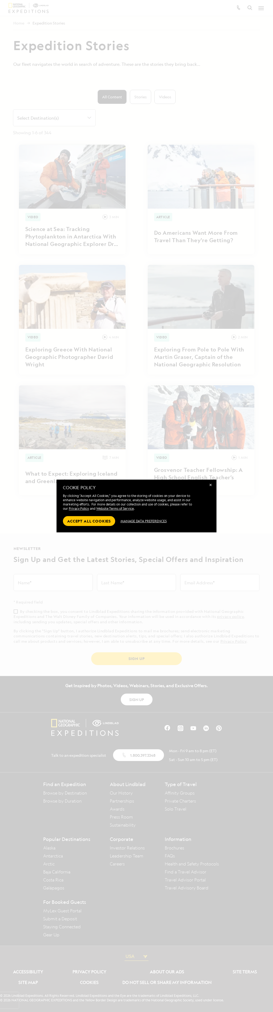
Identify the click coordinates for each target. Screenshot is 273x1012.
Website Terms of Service (115, 508)
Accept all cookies (89, 521)
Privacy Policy (79, 508)
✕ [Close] (210, 484)
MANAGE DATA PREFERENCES (144, 521)
